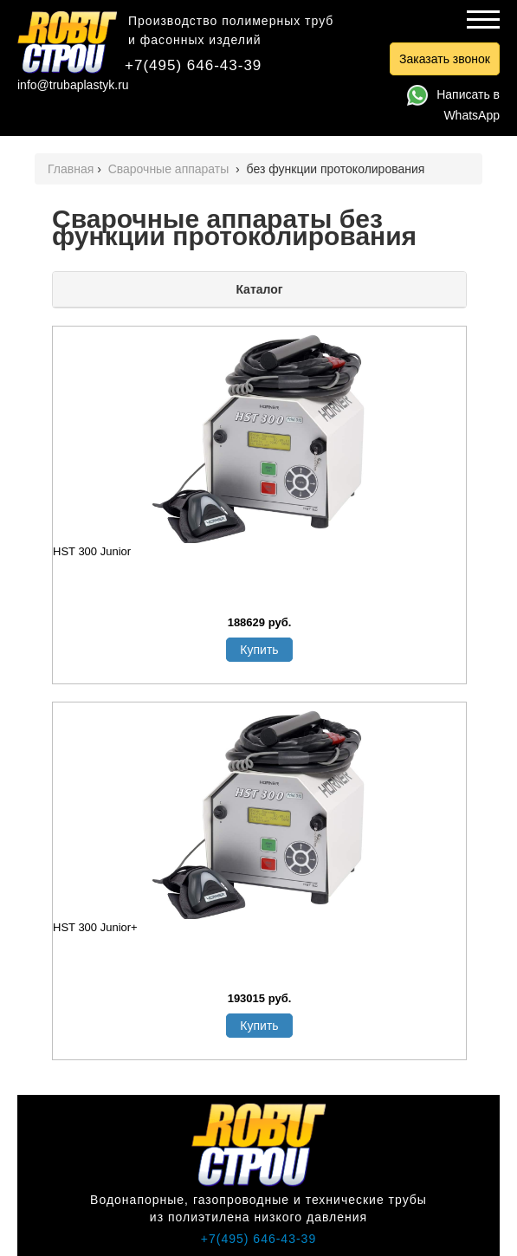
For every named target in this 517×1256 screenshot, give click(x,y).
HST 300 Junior (92, 551)
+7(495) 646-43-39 (193, 65)
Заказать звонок (444, 59)
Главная (71, 169)
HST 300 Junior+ (95, 927)
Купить (259, 650)
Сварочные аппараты (170, 169)
